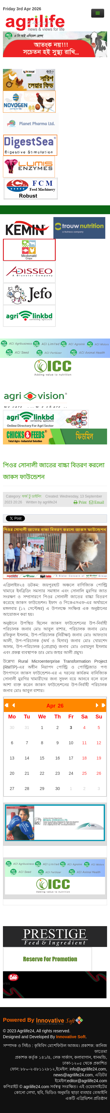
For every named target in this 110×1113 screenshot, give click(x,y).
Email (98, 502)
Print (82, 502)
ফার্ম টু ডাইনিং (32, 496)
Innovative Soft (70, 1036)
